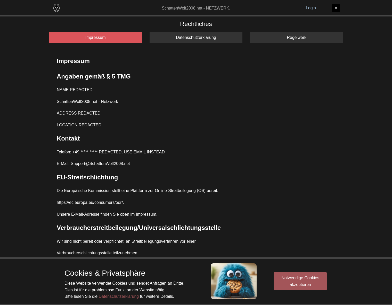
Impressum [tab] (95, 37)
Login (311, 8)
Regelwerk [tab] (296, 37)
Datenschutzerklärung (119, 296)
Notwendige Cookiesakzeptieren (300, 281)
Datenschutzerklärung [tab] (196, 37)
